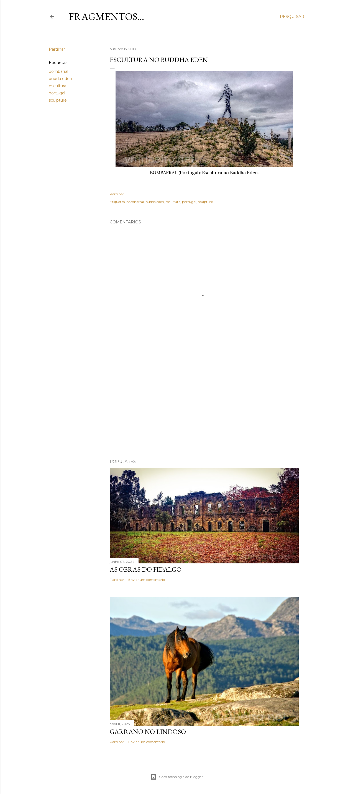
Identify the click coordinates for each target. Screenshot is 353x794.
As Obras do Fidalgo (145, 569)
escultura (57, 85)
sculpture (58, 100)
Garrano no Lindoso (148, 731)
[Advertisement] (204, 406)
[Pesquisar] (292, 16)
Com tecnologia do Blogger (176, 777)
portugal (57, 93)
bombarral (58, 71)
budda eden (60, 78)
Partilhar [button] (57, 49)
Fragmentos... (106, 16)
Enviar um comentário (146, 580)
